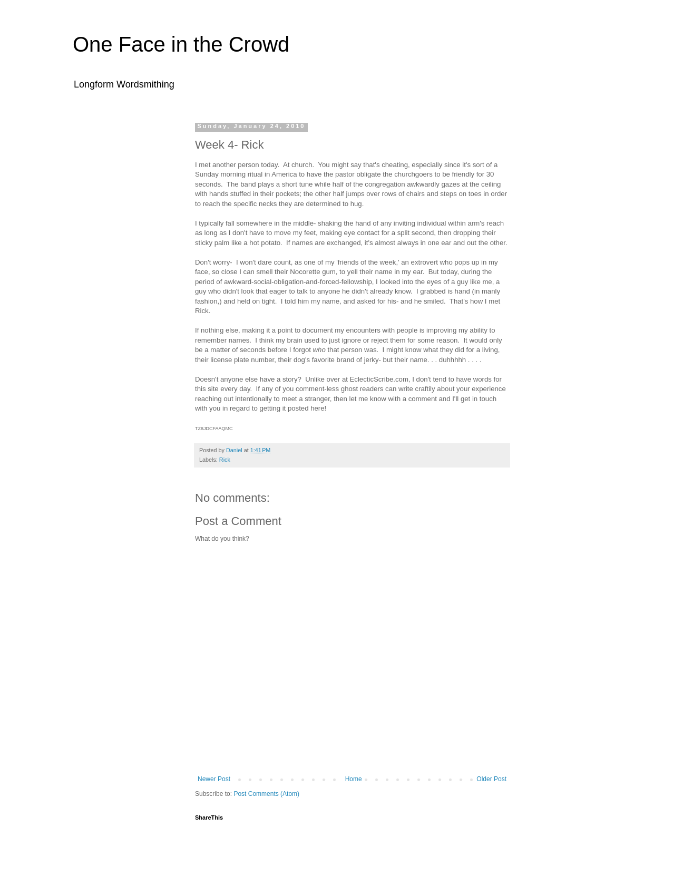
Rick (224, 459)
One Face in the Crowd (181, 44)
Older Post (491, 779)
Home (353, 779)
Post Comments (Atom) (266, 793)
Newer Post (214, 779)
